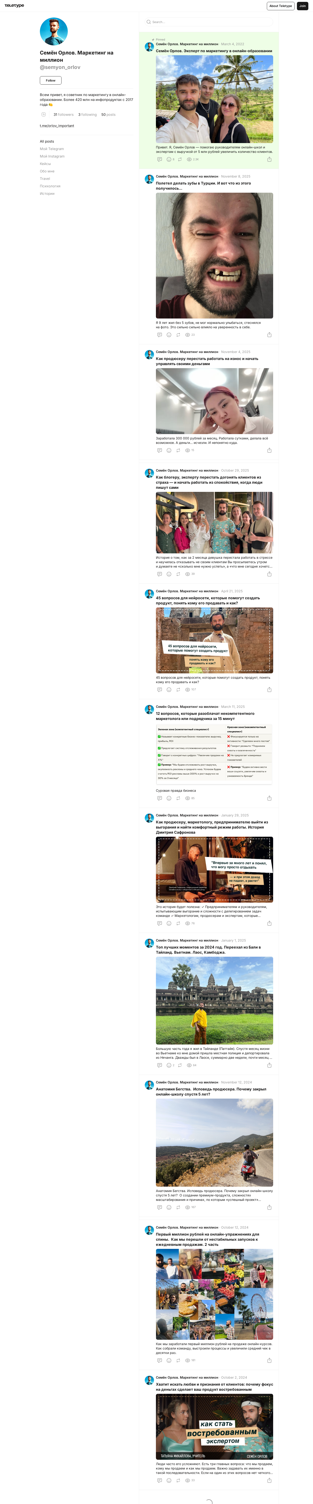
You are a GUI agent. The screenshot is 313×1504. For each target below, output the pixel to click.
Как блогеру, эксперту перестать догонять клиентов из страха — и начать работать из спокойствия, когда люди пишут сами (209, 482)
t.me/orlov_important (57, 125)
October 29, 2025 (235, 470)
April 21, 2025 (232, 591)
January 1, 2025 (233, 940)
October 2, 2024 (234, 1377)
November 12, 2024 (236, 1082)
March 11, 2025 (233, 707)
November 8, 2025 (235, 176)
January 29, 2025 (235, 815)
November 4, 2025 (235, 352)
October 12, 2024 (234, 1227)
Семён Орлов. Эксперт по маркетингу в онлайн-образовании (214, 50)
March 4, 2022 (232, 44)
